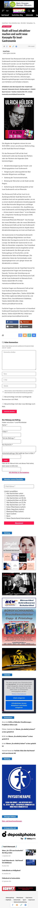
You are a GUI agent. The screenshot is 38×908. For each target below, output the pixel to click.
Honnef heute (6, 51)
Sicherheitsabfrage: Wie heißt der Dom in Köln (18, 453)
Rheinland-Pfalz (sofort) (14, 511)
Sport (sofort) (10, 514)
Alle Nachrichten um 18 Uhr (15, 498)
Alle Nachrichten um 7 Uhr (14, 505)
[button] (3, 10)
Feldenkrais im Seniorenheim (11, 878)
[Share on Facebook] (6, 46)
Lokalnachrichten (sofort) (14, 496)
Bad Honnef (6, 26)
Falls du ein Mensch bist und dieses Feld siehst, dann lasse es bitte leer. (18, 466)
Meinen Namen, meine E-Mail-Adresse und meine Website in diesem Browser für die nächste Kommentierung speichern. (19, 391)
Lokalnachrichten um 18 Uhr (15, 500)
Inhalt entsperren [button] (19, 698)
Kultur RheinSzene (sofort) (14, 507)
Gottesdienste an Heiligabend (11, 870)
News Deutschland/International (17, 518)
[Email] (10, 46)
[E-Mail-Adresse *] (19, 486)
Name (4, 425)
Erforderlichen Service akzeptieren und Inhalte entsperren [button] (19, 705)
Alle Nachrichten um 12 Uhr (15, 502)
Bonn (7, 516)
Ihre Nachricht (7, 445)
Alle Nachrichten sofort (13, 493)
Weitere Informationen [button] (19, 694)
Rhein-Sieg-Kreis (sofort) (14, 509)
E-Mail (4, 432)
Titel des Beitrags (8, 438)
